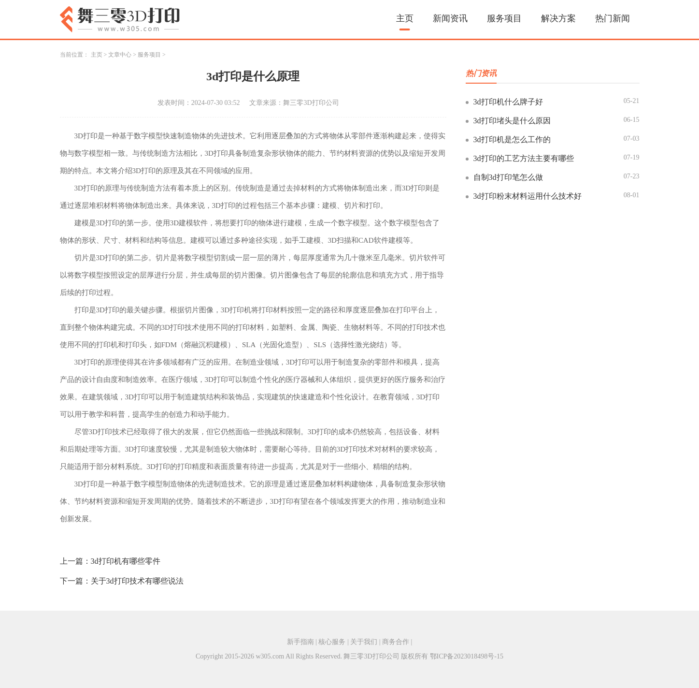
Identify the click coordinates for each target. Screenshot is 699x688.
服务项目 (504, 18)
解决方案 (558, 18)
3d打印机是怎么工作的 (512, 139)
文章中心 (119, 54)
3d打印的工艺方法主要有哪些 (523, 158)
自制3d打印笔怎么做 (508, 177)
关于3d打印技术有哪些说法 (137, 581)
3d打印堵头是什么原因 (512, 121)
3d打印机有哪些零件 (125, 561)
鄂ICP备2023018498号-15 (466, 656)
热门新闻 (612, 18)
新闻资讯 (450, 18)
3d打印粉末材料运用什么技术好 (527, 196)
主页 (405, 18)
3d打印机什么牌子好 (508, 102)
